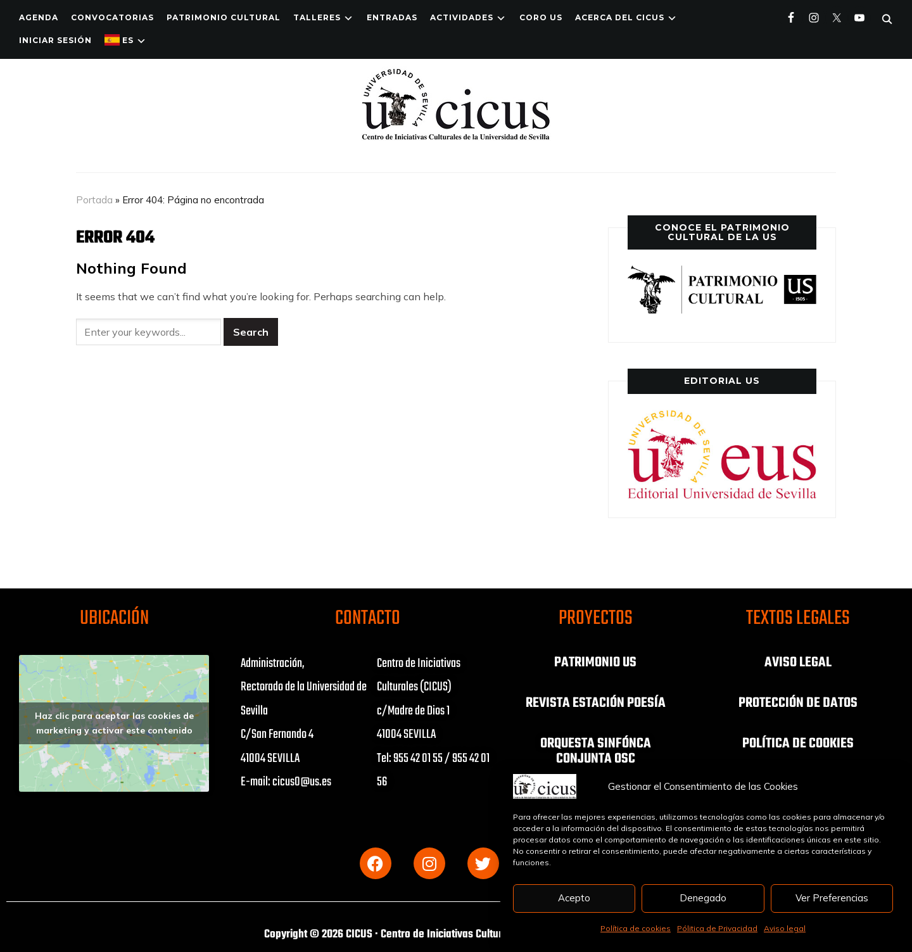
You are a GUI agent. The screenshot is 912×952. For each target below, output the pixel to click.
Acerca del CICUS (619, 17)
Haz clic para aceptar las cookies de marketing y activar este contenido (114, 723)
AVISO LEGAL (798, 662)
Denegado (703, 898)
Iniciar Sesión (55, 40)
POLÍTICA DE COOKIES (798, 743)
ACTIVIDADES (461, 17)
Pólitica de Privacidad (717, 928)
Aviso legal (785, 928)
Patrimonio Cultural (224, 17)
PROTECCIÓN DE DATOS (798, 703)
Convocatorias (112, 17)
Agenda (38, 17)
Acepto (574, 898)
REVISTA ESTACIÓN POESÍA (596, 703)
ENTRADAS (392, 17)
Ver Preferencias (831, 898)
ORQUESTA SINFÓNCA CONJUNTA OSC (595, 751)
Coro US (540, 17)
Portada (94, 200)
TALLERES (317, 17)
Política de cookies (635, 928)
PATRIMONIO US (595, 662)
